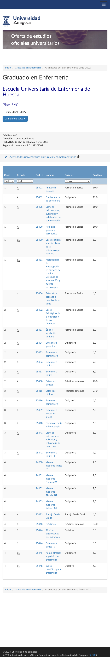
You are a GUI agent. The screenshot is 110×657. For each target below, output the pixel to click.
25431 (39, 260)
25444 (39, 543)
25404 (39, 293)
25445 (39, 553)
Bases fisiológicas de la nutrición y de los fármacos (53, 317)
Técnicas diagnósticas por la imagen (53, 533)
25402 (39, 197)
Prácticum (51, 524)
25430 (39, 240)
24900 (39, 462)
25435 (39, 352)
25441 (39, 433)
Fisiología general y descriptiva (51, 230)
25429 (39, 227)
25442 (39, 453)
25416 (39, 400)
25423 (39, 514)
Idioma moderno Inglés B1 (54, 465)
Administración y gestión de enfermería (53, 556)
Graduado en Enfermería (28, 68)
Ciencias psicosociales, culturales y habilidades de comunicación (53, 214)
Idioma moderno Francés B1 (51, 478)
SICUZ (92, 655)
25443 (39, 524)
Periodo (21, 175)
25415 (39, 391)
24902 (39, 488)
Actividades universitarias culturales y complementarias (42, 157)
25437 (39, 372)
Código (39, 175)
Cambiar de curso (15, 119)
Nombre (49, 175)
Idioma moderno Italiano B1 (51, 505)
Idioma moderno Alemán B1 (51, 492)
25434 (39, 343)
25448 (39, 566)
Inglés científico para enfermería (53, 569)
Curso (7, 175)
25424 (39, 530)
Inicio (8, 68)
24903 (39, 501)
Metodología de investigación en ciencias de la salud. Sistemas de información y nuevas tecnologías (53, 274)
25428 (39, 207)
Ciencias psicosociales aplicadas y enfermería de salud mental (53, 440)
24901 (39, 475)
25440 (39, 423)
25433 (39, 330)
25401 (39, 188)
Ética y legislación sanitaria (51, 333)
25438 (39, 381)
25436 (39, 362)
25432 (39, 310)
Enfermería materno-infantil (51, 413)
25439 (39, 410)
